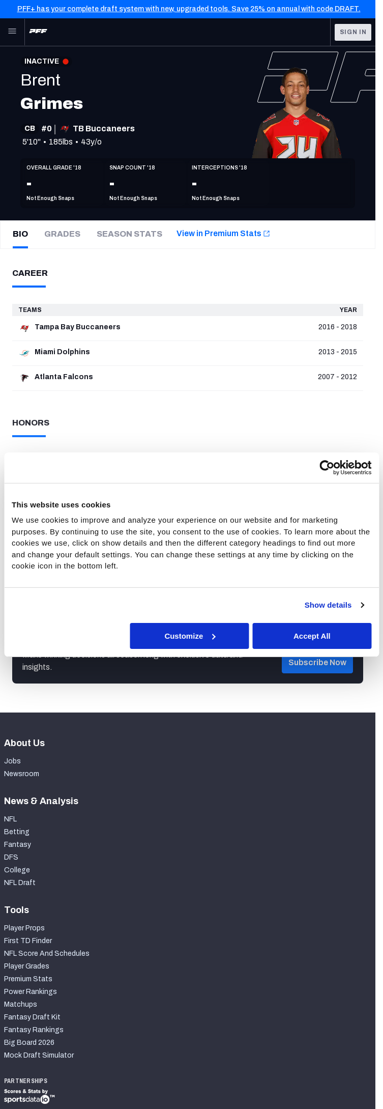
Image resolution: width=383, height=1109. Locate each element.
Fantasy (17, 844)
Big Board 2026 (29, 1042)
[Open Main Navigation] (12, 32)
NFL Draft (20, 883)
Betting (17, 832)
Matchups (20, 1004)
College (17, 870)
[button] (317, 676)
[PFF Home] (38, 32)
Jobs (12, 761)
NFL (10, 819)
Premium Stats (28, 979)
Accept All (312, 635)
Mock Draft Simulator (39, 1055)
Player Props (24, 928)
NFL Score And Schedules (47, 953)
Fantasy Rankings (34, 1030)
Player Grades (26, 966)
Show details (328, 605)
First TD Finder (28, 941)
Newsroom (21, 774)
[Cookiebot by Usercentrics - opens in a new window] (326, 467)
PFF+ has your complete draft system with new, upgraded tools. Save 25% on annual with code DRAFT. (189, 9)
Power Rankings (30, 992)
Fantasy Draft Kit (32, 1017)
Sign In (353, 32)
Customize (189, 635)
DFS (11, 857)
